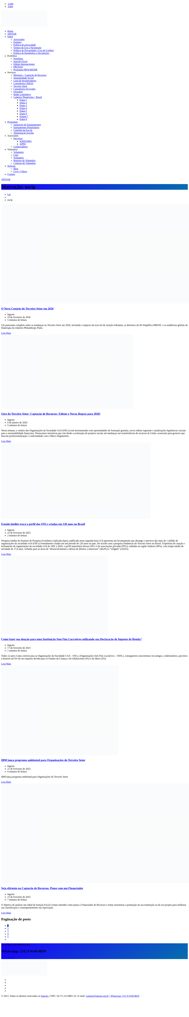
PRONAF (18, 67)
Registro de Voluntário (24, 160)
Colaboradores (20, 146)
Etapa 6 (23, 113)
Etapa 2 (23, 102)
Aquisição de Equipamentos (27, 124)
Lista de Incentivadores (24, 80)
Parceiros (18, 138)
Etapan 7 (24, 116)
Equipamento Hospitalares (26, 127)
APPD (23, 144)
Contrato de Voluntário (24, 163)
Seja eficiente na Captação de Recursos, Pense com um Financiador (42, 888)
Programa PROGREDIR (25, 69)
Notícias (11, 166)
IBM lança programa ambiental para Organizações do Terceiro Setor (43, 760)
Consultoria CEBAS (23, 83)
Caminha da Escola (22, 130)
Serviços (11, 72)
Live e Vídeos (20, 171)
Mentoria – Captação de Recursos (29, 75)
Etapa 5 (23, 111)
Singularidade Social (23, 78)
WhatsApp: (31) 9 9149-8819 (124, 996)
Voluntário (12, 149)
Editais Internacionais (24, 64)
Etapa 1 (23, 100)
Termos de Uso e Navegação (27, 47)
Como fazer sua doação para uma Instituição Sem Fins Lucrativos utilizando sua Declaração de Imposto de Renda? (71, 639)
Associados (19, 39)
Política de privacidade (24, 45)
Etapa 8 (23, 119)
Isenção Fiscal (20, 61)
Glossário (18, 91)
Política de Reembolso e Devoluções (31, 53)
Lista (15, 155)
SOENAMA (26, 141)
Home (10, 31)
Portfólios (12, 56)
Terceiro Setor (20, 86)
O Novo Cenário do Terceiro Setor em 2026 (27, 308)
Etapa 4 (23, 108)
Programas (12, 122)
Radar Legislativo (22, 94)
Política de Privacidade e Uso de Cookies (33, 50)
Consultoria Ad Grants (24, 89)
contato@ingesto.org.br (97, 996)
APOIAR (11, 34)
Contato (11, 174)
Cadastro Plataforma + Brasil (27, 97)
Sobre (10, 36)
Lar (9, 194)
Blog (15, 168)
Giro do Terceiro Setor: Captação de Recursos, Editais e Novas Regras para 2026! (50, 413)
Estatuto (17, 42)
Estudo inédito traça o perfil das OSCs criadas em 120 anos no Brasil (43, 524)
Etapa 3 (23, 105)
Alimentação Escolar (23, 133)
